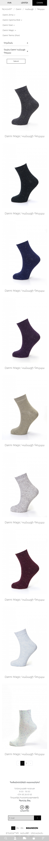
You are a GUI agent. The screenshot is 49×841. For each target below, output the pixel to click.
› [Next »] (30, 763)
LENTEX (24, 3)
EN (22, 828)
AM (13, 828)
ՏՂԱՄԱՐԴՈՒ (12, 833)
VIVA (9, 3)
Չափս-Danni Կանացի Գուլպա (14, 51)
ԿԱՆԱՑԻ (24, 833)
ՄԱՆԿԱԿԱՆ (37, 833)
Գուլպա (41, 9)
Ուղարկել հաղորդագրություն (24, 797)
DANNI (40, 3)
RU (17, 828)
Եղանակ (8, 43)
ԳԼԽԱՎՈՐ (7, 9)
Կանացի (29, 9)
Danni (18, 9)
